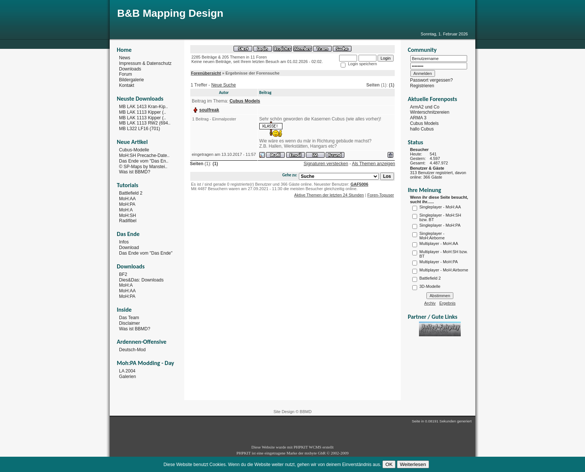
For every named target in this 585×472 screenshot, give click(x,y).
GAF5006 (359, 184)
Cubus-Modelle (134, 149)
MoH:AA (127, 198)
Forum (125, 74)
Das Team (129, 317)
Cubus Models (424, 123)
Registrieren (422, 85)
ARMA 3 (418, 117)
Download (129, 247)
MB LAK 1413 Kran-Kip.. (143, 106)
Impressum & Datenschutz (145, 63)
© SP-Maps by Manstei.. (143, 166)
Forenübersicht (206, 73)
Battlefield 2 (131, 193)
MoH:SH (127, 215)
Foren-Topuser (380, 195)
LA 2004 (127, 371)
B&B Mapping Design (170, 13)
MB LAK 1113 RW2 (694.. (145, 123)
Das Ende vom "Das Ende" (145, 253)
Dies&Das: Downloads (141, 279)
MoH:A (126, 210)
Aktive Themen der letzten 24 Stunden (329, 195)
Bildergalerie (131, 79)
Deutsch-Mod (132, 349)
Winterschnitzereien (429, 112)
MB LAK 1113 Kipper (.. (142, 112)
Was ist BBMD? (134, 171)
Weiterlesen (413, 464)
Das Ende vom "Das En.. (143, 161)
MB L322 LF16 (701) (139, 128)
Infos (124, 242)
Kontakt (126, 85)
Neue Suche (223, 85)
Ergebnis (447, 303)
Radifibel (128, 220)
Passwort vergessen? (431, 80)
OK (388, 464)
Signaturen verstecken (326, 163)
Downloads (130, 68)
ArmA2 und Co (424, 106)
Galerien (127, 376)
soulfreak (209, 110)
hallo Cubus (422, 129)
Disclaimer (129, 323)
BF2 (123, 274)
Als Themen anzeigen (373, 163)
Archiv (430, 303)
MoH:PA (127, 204)
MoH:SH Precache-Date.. (144, 155)
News (124, 57)
